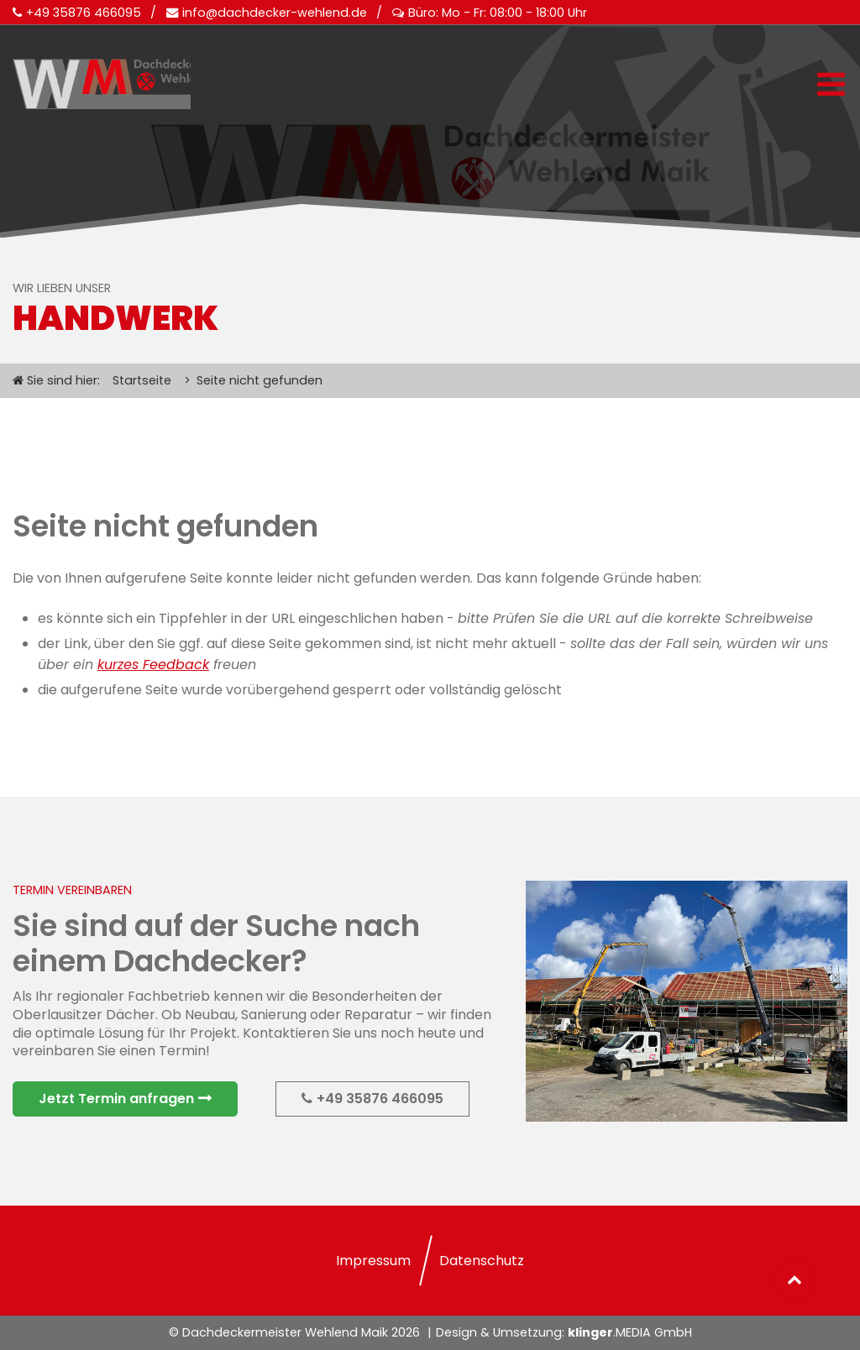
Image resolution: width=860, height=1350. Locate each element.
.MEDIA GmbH (630, 1332)
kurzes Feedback (153, 664)
